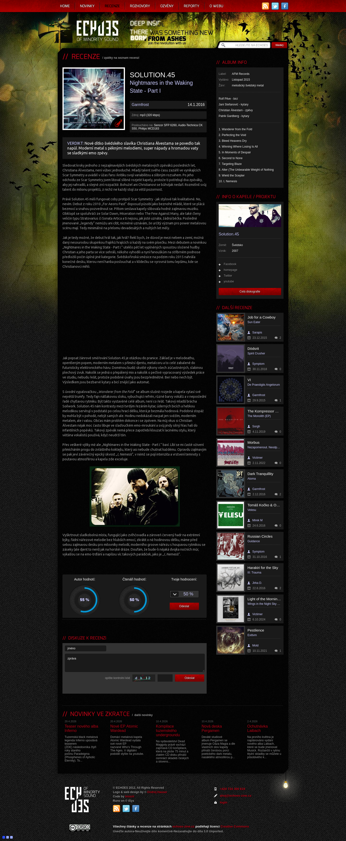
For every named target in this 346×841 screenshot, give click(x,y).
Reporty (191, 6)
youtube (229, 281)
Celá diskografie (250, 291)
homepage (230, 270)
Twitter (228, 275)
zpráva (135, 663)
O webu (216, 6)
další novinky (143, 715)
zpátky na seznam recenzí (121, 57)
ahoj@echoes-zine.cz (235, 795)
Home (65, 6)
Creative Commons (235, 826)
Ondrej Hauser (157, 792)
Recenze (112, 6)
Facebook (230, 264)
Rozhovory (140, 6)
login (223, 802)
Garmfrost (140, 105)
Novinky (87, 6)
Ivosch (129, 796)
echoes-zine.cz (184, 826)
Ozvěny (167, 6)
